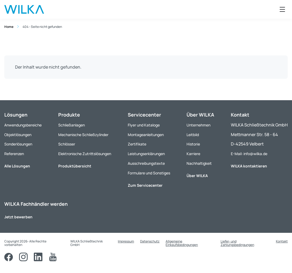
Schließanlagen (71, 125)
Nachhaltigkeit (199, 163)
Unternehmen (198, 125)
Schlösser (66, 144)
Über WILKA (197, 175)
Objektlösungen (17, 134)
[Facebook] (8, 257)
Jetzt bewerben (18, 217)
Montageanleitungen (146, 134)
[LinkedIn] (38, 257)
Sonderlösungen (18, 144)
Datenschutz (149, 241)
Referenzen (14, 153)
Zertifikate (137, 144)
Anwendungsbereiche (23, 125)
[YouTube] (53, 257)
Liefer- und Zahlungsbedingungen (237, 243)
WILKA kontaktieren (249, 166)
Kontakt (282, 241)
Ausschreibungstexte (146, 163)
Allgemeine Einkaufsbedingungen (182, 243)
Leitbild (193, 134)
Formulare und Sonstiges (149, 173)
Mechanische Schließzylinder (83, 134)
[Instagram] (23, 257)
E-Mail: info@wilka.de (249, 153)
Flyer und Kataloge (144, 125)
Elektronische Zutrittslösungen (84, 153)
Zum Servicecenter (145, 185)
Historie (193, 144)
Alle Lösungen (17, 166)
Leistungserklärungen (146, 153)
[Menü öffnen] (282, 9)
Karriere (193, 153)
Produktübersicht (74, 166)
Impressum (126, 241)
